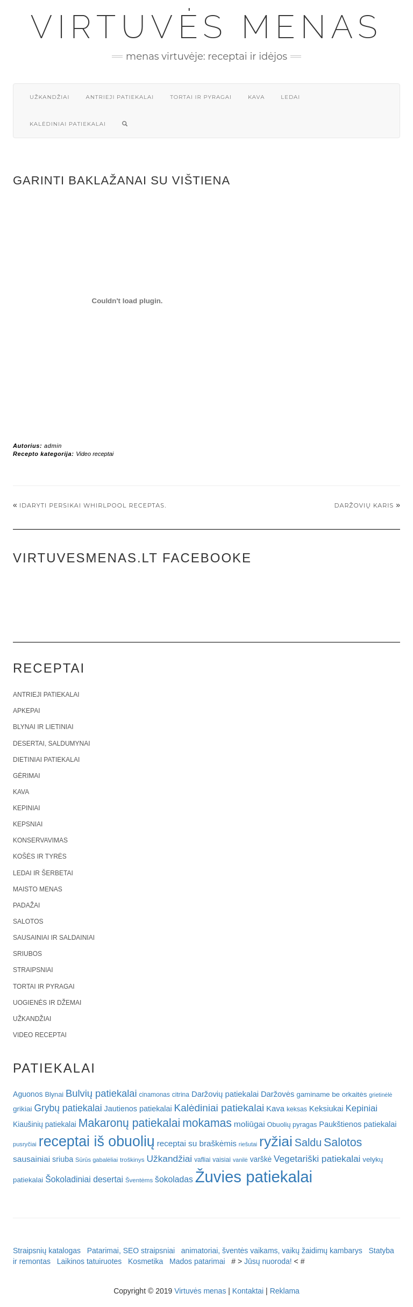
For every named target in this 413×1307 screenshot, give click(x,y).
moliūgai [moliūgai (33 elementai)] (249, 1124)
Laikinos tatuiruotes (89, 1261)
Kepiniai (26, 808)
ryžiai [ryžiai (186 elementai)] (276, 1141)
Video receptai (94, 454)
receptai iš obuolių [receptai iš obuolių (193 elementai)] (97, 1141)
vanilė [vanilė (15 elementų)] (240, 1159)
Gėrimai (26, 776)
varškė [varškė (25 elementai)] (261, 1159)
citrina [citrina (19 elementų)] (180, 1094)
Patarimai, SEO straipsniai (131, 1250)
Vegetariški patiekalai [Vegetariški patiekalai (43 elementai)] (317, 1158)
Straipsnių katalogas (47, 1250)
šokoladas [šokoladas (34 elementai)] (174, 1179)
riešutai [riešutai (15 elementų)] (248, 1144)
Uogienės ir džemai (47, 1002)
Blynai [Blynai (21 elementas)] (54, 1094)
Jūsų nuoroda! (268, 1261)
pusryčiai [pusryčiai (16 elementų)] (25, 1144)
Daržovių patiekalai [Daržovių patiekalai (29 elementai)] (225, 1094)
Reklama (285, 1291)
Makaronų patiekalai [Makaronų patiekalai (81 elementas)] (129, 1123)
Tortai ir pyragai (201, 97)
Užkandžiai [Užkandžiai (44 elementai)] (169, 1158)
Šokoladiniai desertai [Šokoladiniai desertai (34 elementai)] (84, 1179)
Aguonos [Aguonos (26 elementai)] (28, 1094)
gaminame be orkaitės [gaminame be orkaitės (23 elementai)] (331, 1094)
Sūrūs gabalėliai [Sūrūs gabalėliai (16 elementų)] (96, 1159)
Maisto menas (37, 889)
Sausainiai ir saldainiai (54, 937)
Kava (256, 97)
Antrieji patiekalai (120, 97)
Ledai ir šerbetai (43, 873)
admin (53, 445)
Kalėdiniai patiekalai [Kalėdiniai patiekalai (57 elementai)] (219, 1107)
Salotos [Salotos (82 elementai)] (343, 1142)
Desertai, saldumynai (51, 743)
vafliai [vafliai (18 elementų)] (202, 1159)
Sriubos (27, 954)
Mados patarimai (197, 1261)
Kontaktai (248, 1291)
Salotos (28, 921)
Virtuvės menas (207, 27)
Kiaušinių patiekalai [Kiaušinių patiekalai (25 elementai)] (44, 1124)
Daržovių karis (364, 505)
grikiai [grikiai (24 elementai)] (22, 1109)
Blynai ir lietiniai (43, 727)
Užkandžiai (49, 97)
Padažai (26, 905)
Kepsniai (27, 824)
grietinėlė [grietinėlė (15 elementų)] (380, 1094)
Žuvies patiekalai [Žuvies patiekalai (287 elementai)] (253, 1176)
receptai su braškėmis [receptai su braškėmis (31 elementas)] (197, 1143)
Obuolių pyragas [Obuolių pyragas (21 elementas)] (292, 1124)
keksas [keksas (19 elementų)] (297, 1109)
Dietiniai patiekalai (46, 759)
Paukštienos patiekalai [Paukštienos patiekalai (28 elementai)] (357, 1124)
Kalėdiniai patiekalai (68, 123)
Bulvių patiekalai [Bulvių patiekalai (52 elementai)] (101, 1093)
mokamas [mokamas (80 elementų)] (207, 1123)
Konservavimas (40, 840)
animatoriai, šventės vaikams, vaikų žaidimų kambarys (271, 1250)
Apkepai (26, 711)
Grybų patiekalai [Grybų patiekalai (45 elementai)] (68, 1108)
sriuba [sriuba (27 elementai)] (62, 1159)
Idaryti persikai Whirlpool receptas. (93, 505)
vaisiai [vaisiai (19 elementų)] (221, 1159)
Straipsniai (33, 970)
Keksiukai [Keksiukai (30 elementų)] (326, 1108)
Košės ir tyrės (40, 856)
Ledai (290, 97)
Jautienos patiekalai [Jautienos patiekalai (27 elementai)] (138, 1108)
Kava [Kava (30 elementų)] (275, 1108)
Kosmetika (145, 1261)
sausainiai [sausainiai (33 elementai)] (31, 1158)
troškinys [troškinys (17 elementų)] (132, 1159)
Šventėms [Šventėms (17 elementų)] (139, 1180)
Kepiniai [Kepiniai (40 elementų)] (362, 1108)
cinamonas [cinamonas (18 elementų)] (154, 1094)
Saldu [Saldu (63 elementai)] (308, 1142)
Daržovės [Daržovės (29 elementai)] (278, 1094)
